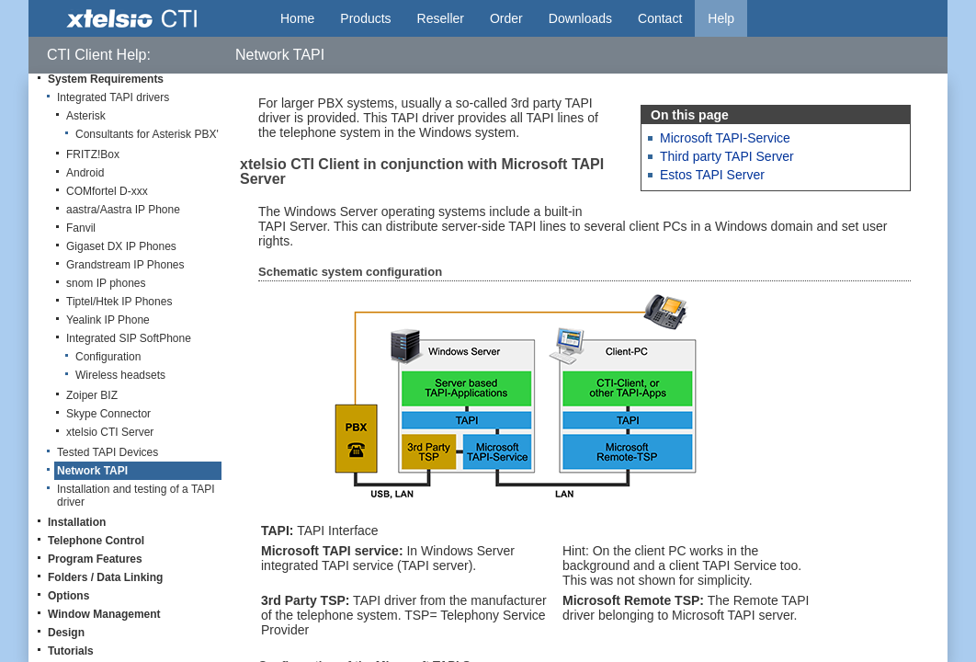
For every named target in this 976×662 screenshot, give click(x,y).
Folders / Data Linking (105, 577)
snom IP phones (106, 283)
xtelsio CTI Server (109, 432)
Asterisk (86, 115)
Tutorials (71, 651)
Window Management (104, 614)
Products (365, 18)
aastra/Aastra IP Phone (123, 209)
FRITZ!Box (92, 154)
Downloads (580, 18)
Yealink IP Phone (108, 320)
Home (297, 18)
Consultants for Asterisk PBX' (147, 134)
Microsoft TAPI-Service (725, 138)
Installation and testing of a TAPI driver (136, 495)
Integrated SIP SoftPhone (128, 338)
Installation (77, 522)
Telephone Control (96, 540)
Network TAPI (92, 470)
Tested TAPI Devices (107, 452)
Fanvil (81, 228)
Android (85, 172)
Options (68, 595)
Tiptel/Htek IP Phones (119, 301)
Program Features (95, 559)
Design (66, 632)
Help (721, 18)
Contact (660, 18)
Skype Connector (108, 413)
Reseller (440, 18)
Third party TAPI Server (727, 156)
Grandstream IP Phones (125, 264)
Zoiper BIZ (92, 395)
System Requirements (106, 79)
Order (506, 18)
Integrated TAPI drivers (113, 97)
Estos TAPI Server (712, 174)
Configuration (108, 356)
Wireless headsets (120, 375)
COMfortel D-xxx (107, 191)
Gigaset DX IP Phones (121, 246)
